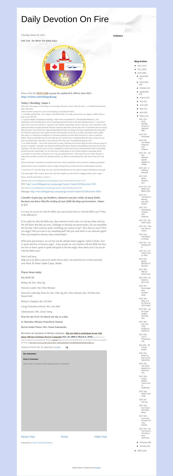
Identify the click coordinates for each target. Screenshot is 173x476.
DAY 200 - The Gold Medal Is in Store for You (144, 368)
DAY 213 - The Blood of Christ (144, 236)
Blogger (97, 468)
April (142, 112)
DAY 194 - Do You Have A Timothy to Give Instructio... (145, 433)
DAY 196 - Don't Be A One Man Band (144, 408)
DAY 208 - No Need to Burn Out (145, 280)
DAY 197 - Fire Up (143, 401)
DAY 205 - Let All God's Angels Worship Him (145, 313)
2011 (139, 69)
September (144, 92)
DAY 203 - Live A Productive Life (144, 337)
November (144, 82)
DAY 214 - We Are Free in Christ (145, 228)
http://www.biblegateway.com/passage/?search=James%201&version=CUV (57, 181)
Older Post (100, 436)
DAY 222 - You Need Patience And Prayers (144, 144)
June (142, 105)
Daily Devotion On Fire (65, 19)
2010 (139, 73)
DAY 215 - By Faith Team (145, 221)
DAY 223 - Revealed (144, 135)
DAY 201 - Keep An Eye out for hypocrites (144, 356)
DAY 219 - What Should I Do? (143, 179)
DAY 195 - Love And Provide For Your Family (145, 420)
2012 (139, 66)
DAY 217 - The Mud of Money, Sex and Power (145, 199)
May (142, 109)
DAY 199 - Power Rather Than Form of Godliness (145, 382)
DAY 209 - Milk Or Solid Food (144, 271)
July (142, 101)
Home (64, 436)
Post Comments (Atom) (42, 443)
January (143, 446)
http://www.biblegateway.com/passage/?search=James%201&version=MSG (66, 191)
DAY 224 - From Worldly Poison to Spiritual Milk (144, 125)
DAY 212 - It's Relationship (145, 244)
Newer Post (28, 436)
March (142, 116)
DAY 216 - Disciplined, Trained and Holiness (145, 212)
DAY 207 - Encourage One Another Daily (144, 290)
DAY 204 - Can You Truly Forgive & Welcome (144, 326)
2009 (139, 451)
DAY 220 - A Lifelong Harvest (144, 170)
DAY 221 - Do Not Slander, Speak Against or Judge (145, 158)
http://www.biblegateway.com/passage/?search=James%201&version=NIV (61, 184)
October (143, 88)
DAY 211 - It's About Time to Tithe (145, 253)
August (143, 98)
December (144, 76)
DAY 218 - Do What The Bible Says (145, 188)
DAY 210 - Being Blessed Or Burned (145, 262)
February (144, 442)
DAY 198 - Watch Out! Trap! (145, 393)
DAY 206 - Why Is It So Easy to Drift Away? (145, 302)
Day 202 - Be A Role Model (144, 347)
